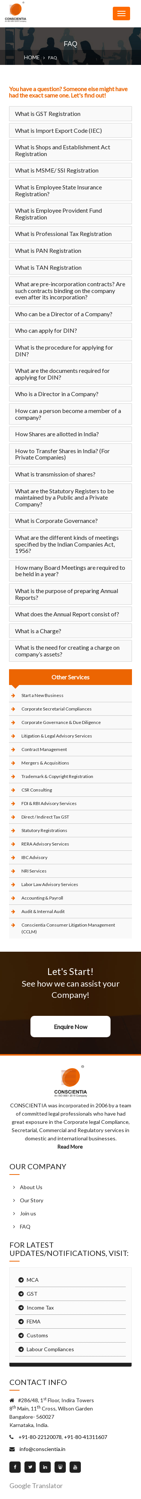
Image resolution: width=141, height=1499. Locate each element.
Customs (37, 1335)
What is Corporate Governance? (56, 520)
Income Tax (40, 1307)
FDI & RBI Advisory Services (49, 803)
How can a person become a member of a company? (68, 414)
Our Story (31, 1200)
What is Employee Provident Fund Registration (58, 214)
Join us (28, 1213)
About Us (31, 1187)
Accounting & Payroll (42, 898)
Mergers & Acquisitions (45, 763)
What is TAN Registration (48, 267)
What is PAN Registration (48, 250)
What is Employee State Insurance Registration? (58, 190)
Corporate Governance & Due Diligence (61, 722)
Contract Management (44, 749)
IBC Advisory (34, 857)
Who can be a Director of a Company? (63, 313)
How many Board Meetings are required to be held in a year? (70, 571)
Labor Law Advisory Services (49, 884)
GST (32, 1293)
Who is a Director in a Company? (57, 393)
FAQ (25, 1226)
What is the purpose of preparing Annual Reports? (66, 594)
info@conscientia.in (41, 1449)
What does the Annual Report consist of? (67, 613)
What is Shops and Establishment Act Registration (62, 150)
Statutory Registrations (44, 830)
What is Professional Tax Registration (63, 233)
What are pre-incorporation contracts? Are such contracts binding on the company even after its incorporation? (70, 290)
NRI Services (34, 871)
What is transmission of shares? (55, 474)
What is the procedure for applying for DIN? (64, 350)
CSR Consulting (36, 790)
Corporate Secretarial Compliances (56, 709)
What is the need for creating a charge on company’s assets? (67, 651)
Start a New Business (42, 695)
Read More (70, 1146)
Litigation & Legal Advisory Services (56, 736)
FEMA (34, 1321)
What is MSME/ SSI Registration (57, 170)
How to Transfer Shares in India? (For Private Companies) (62, 454)
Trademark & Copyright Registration (57, 776)
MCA (33, 1280)
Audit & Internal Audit (43, 911)
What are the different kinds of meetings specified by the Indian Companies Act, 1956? (67, 544)
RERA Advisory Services (45, 844)
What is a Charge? (38, 630)
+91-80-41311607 (85, 1437)
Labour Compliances (50, 1349)
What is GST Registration (47, 113)
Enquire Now (70, 1026)
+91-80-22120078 (39, 1437)
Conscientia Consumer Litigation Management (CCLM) (68, 928)
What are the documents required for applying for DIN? (62, 374)
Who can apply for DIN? (46, 330)
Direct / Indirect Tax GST (45, 817)
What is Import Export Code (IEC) (58, 130)
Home (32, 57)
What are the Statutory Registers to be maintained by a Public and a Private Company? (64, 497)
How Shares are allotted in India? (57, 433)
